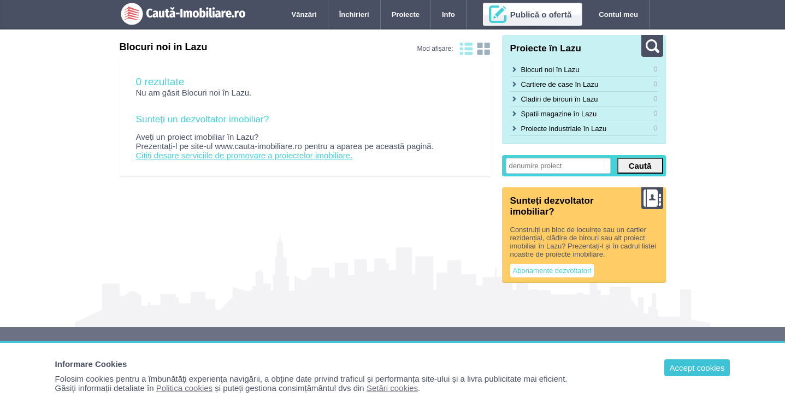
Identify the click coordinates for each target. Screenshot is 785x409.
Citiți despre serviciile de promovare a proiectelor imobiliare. (244, 155)
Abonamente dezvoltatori (552, 270)
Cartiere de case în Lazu (560, 84)
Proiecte (406, 14)
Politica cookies (184, 388)
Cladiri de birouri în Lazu (559, 99)
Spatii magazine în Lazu (559, 114)
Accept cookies (697, 367)
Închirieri (354, 14)
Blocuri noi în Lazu (550, 70)
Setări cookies (392, 388)
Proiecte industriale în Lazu (564, 129)
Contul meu (618, 14)
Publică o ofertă (541, 14)
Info (448, 14)
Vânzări (304, 14)
